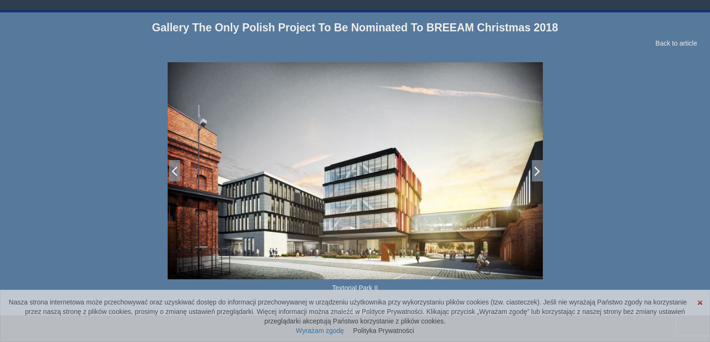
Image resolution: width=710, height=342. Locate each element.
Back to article (676, 43)
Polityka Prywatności (383, 330)
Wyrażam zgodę (320, 330)
